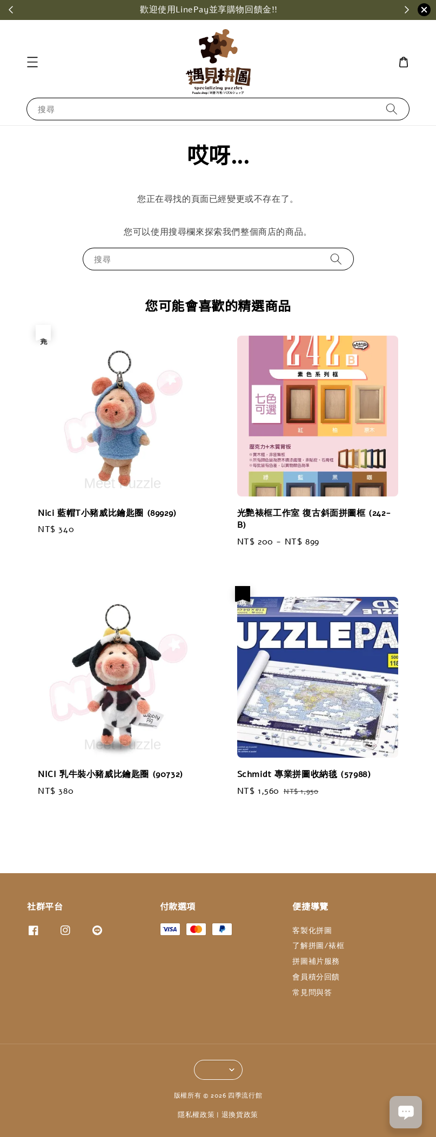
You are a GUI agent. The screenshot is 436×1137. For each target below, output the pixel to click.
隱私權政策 (196, 1115)
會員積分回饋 (316, 977)
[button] (32, 62)
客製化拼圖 (312, 931)
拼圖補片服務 (316, 961)
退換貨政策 (240, 1115)
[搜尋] (391, 108)
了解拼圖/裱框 (318, 946)
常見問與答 (312, 993)
